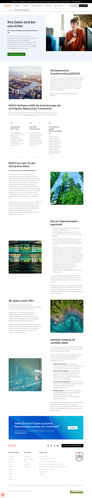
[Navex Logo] (8, 8)
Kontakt (76, 4)
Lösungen (25, 8)
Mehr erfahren (73, 427)
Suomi (10, 476)
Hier (51, 93)
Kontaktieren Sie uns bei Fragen (16, 54)
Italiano (10, 464)
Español (10, 469)
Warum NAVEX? (59, 8)
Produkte (17, 8)
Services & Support (37, 8)
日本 (10, 471)
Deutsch (10, 461)
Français (10, 466)
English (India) (12, 479)
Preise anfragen (73, 8)
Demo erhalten (83, 8)
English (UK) (11, 459)
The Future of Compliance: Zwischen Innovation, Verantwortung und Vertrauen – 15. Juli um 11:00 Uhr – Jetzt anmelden (46, 1)
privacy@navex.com (29, 115)
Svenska (10, 474)
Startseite (11, 12)
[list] (84, 4)
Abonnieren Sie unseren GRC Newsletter (72, 445)
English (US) (11, 456)
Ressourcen (48, 8)
